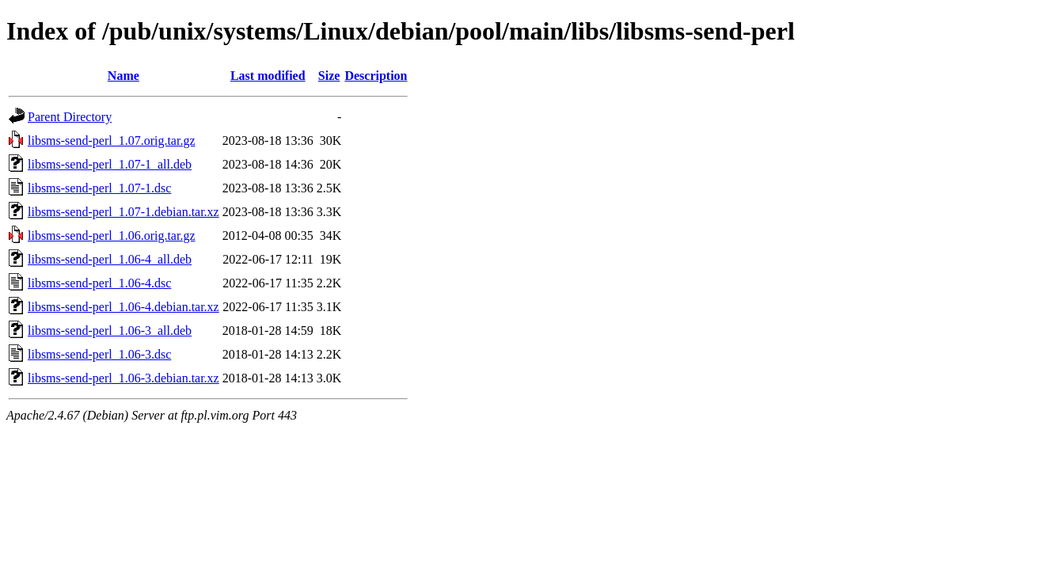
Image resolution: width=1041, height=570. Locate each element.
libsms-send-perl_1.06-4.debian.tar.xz (123, 307)
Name (123, 75)
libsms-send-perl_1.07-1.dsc (99, 188)
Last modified (268, 75)
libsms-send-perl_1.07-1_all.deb (110, 164)
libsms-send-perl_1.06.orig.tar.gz (112, 235)
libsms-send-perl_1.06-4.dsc (99, 283)
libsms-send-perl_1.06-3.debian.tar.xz (123, 378)
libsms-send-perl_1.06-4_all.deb (110, 259)
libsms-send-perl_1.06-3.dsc (99, 354)
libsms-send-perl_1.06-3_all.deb (110, 330)
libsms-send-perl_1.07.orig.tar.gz (112, 140)
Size (329, 75)
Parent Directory (70, 117)
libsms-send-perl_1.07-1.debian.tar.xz (123, 211)
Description (375, 75)
